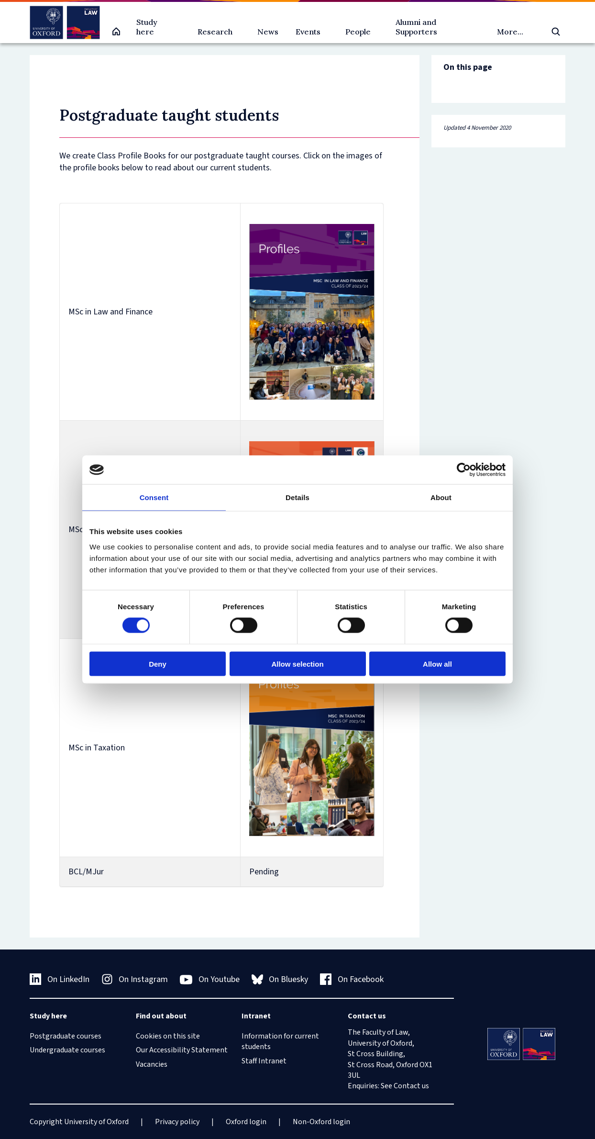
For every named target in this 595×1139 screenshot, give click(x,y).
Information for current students (280, 1041)
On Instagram (134, 979)
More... (510, 31)
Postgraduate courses (65, 1036)
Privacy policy (177, 1122)
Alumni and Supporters (416, 26)
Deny (157, 663)
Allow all (437, 663)
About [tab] (441, 497)
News (267, 31)
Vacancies (151, 1064)
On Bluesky (280, 979)
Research (215, 31)
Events (308, 31)
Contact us (411, 1086)
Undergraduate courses (67, 1050)
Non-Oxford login (321, 1122)
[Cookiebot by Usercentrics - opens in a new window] (464, 470)
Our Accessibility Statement (182, 1050)
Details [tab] (297, 497)
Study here (146, 26)
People (358, 31)
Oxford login (246, 1122)
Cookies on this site (168, 1036)
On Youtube (210, 979)
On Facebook (352, 979)
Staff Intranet (264, 1061)
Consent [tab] (154, 497)
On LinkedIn (59, 979)
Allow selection (297, 663)
